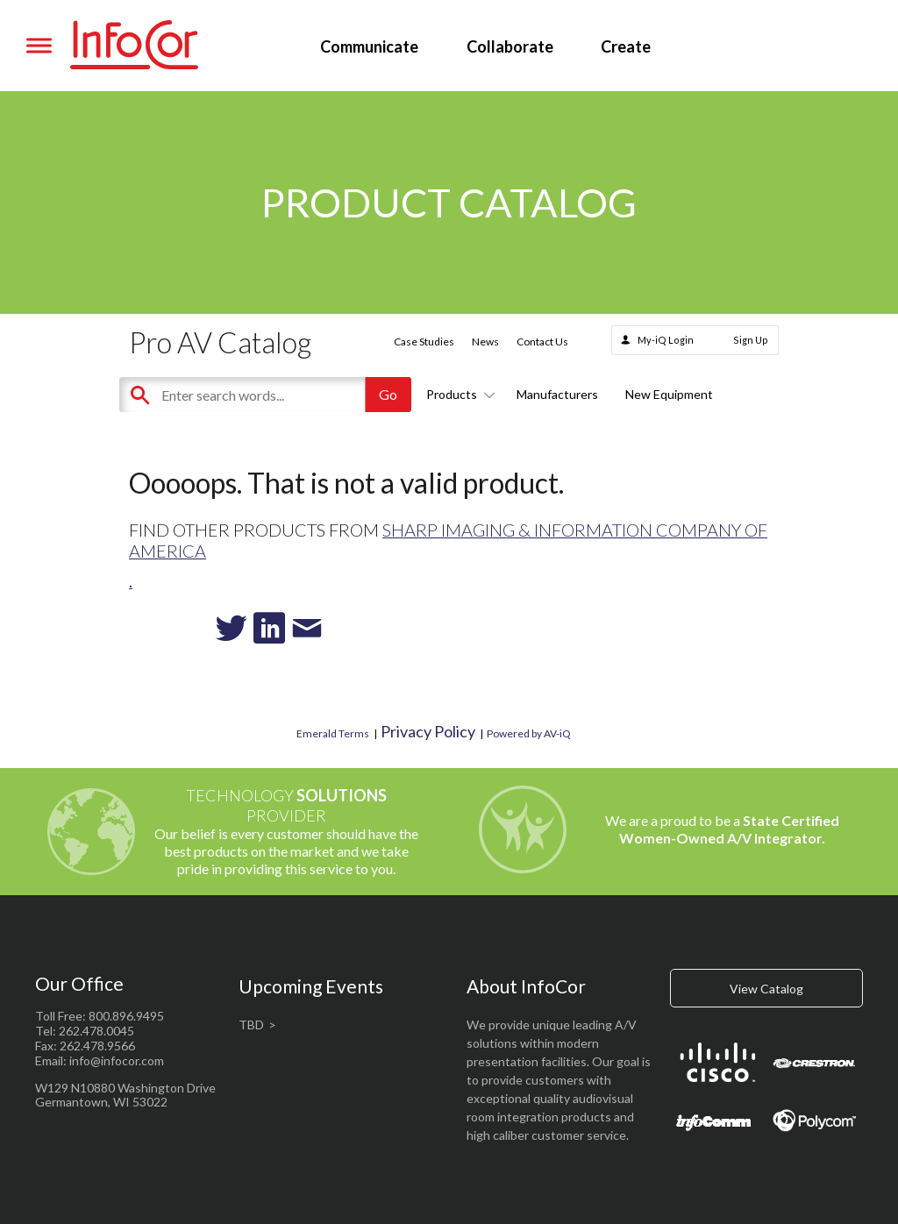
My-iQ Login (666, 339)
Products (457, 394)
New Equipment (669, 394)
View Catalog (766, 988)
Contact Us (542, 341)
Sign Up (750, 339)
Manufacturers (557, 394)
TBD (251, 1024)
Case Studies (424, 341)
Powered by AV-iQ (529, 733)
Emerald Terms (332, 733)
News (485, 341)
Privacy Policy (428, 731)
